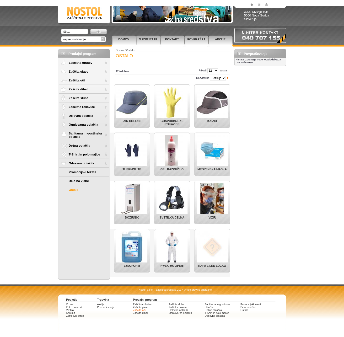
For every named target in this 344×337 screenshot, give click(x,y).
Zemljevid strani (75, 315)
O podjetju (148, 39)
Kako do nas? (74, 307)
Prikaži (203, 70)
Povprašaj (196, 39)
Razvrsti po (202, 77)
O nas (69, 304)
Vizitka (70, 310)
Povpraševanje (106, 307)
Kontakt (172, 39)
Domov (123, 39)
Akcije (220, 39)
